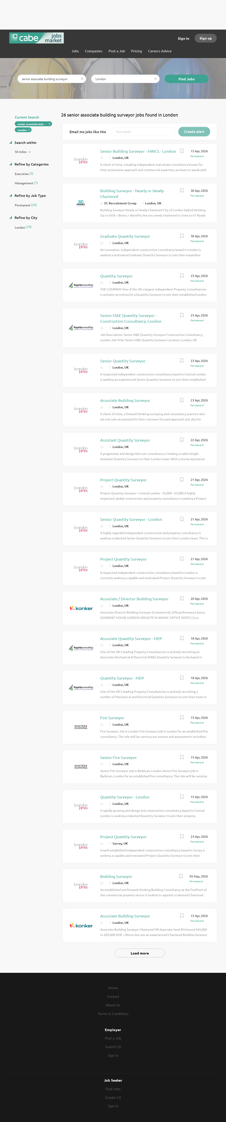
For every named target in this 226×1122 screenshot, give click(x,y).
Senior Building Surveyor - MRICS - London (138, 151)
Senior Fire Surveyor (118, 757)
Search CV (113, 1046)
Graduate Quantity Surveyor (125, 236)
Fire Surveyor (112, 717)
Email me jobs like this (88, 131)
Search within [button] (25, 142)
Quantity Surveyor (116, 275)
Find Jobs (187, 79)
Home (113, 987)
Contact (113, 996)
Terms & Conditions (113, 1013)
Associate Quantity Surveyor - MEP (131, 638)
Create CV (113, 1097)
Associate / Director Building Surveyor (134, 598)
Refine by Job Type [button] (30, 195)
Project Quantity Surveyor (123, 479)
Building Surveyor (116, 876)
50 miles (21, 152)
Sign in (183, 38)
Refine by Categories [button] (31, 164)
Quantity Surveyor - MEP (122, 678)
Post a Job (113, 1038)
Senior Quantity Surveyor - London (131, 519)
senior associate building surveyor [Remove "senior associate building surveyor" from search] (34, 124)
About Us (113, 1005)
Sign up (206, 38)
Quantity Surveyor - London (124, 796)
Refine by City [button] (25, 217)
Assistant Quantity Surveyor (125, 440)
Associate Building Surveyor (125, 400)
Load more (140, 953)
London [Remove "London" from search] (22, 130)
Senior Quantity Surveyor (122, 360)
